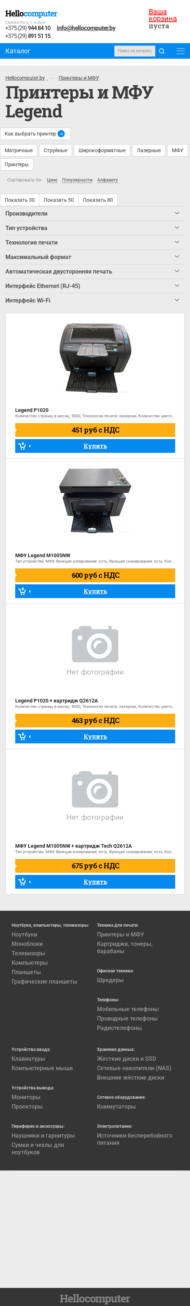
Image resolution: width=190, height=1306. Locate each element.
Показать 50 (59, 200)
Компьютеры (30, 962)
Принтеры (17, 164)
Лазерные (149, 150)
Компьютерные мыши (42, 1068)
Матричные (19, 150)
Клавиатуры (28, 1058)
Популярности (77, 180)
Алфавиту (107, 180)
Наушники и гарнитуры (43, 1135)
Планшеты (26, 972)
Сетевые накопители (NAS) (134, 1068)
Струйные (55, 150)
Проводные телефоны (127, 1018)
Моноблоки (27, 943)
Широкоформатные (102, 150)
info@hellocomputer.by (86, 28)
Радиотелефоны (119, 1028)
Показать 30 (20, 200)
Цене (52, 180)
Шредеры (110, 980)
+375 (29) (27, 28)
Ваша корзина (163, 15)
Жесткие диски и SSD (126, 1058)
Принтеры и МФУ (120, 934)
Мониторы (26, 1097)
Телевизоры (28, 953)
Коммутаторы (116, 1106)
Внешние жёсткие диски (130, 1077)
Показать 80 (98, 200)
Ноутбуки (24, 934)
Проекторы (27, 1106)
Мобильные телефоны (128, 1009)
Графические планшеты (44, 981)
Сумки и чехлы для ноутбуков (38, 1149)
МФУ (177, 150)
